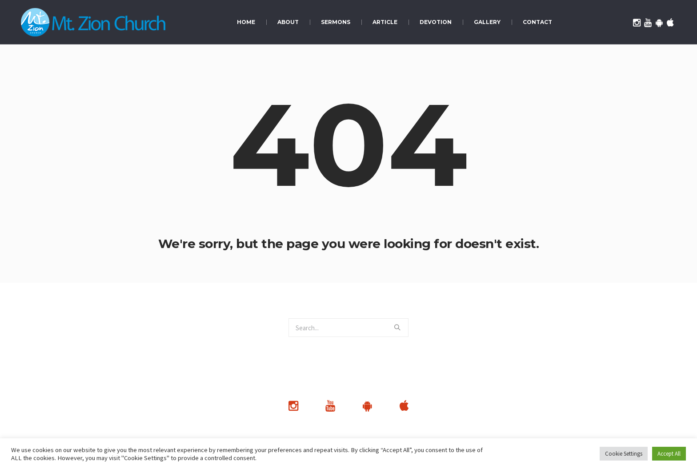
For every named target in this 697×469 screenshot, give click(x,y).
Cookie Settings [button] (623, 453)
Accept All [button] (669, 453)
